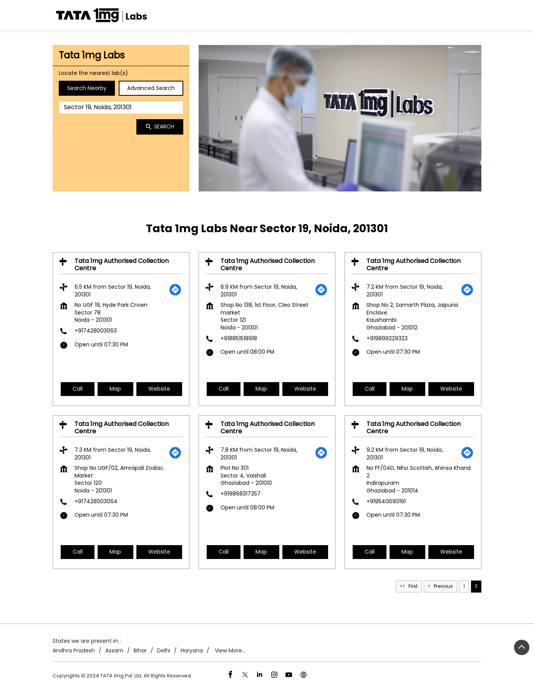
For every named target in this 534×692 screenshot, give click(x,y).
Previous (443, 586)
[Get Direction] (175, 294)
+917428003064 (96, 501)
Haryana (192, 650)
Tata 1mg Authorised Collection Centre (122, 264)
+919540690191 (386, 501)
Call (78, 389)
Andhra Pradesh (74, 650)
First (413, 586)
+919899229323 (387, 338)
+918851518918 (239, 338)
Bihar (140, 650)
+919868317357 (240, 493)
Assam (114, 650)
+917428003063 (96, 330)
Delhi (163, 650)
